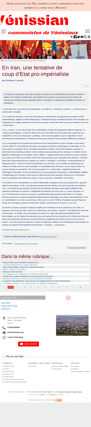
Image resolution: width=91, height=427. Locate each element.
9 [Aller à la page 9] (66, 288)
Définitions (6, 310)
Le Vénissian (40, 395)
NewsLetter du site (9, 307)
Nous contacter (28, 345)
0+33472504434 (13, 329)
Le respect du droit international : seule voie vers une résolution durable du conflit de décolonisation (36, 282)
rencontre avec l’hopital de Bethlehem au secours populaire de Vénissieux (28, 277)
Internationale (9, 62)
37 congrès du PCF (10, 378)
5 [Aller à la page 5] (38, 288)
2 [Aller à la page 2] (17, 288)
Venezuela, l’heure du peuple (12, 273)
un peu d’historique (15, 338)
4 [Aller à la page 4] (31, 288)
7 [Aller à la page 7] (52, 288)
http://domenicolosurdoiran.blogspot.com (18, 231)
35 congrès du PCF (10, 373)
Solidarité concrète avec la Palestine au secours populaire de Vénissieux (27, 280)
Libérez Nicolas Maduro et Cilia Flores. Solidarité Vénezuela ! (23, 268)
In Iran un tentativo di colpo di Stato (28, 245)
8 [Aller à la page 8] (59, 288)
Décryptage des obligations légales (74, 408)
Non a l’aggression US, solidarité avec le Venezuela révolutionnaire (25, 275)
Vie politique (40, 365)
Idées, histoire (58, 365)
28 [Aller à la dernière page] (81, 288)
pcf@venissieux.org (15, 334)
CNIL (42, 408)
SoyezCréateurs (53, 410)
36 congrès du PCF (10, 376)
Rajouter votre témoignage (74, 249)
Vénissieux (42, 389)
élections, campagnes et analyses (46, 398)
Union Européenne (75, 370)
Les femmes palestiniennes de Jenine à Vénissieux (20, 266)
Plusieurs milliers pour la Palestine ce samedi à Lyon (20, 264)
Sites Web (5, 304)
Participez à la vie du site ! (79, 421)
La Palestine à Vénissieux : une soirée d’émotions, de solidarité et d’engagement (30, 284)
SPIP (63, 410)
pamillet (87, 87)
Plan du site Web (16, 358)
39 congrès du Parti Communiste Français (17, 383)
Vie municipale (41, 393)
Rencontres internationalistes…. (79, 368)
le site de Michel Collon (50, 238)
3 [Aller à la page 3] (24, 288)
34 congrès (8, 370)
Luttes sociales (38, 368)
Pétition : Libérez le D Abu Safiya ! (14, 271)
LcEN (47, 408)
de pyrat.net (41, 410)
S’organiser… (11, 365)
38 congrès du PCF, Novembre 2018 (15, 381)
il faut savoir (59, 408)
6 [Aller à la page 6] (45, 288)
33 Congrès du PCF (10, 368)
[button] (68, 38)
